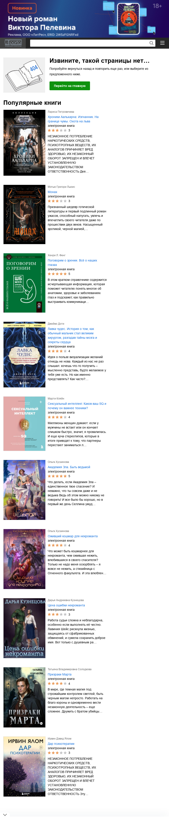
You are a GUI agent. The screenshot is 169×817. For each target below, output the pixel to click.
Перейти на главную (70, 86)
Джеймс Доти (56, 323)
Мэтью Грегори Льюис (61, 186)
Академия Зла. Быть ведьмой (69, 467)
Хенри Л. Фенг (56, 255)
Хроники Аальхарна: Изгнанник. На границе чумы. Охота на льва (73, 119)
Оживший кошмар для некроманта (73, 536)
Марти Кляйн (56, 398)
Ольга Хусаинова (58, 462)
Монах (52, 192)
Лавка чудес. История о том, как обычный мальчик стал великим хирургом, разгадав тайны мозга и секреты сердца (72, 335)
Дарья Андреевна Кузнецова (66, 600)
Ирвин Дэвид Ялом (59, 738)
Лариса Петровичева (61, 111)
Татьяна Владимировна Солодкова (70, 669)
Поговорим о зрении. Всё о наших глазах (72, 263)
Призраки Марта (60, 674)
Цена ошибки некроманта (66, 605)
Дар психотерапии (61, 743)
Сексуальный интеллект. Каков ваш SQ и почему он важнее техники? (77, 406)
